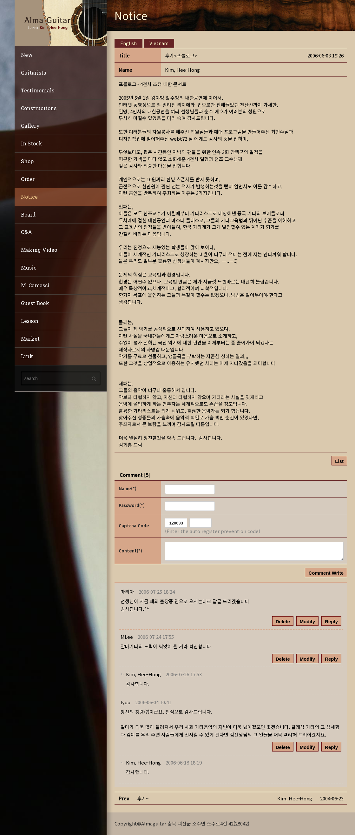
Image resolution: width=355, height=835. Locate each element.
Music (28, 267)
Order (28, 179)
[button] (182, 69)
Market (30, 338)
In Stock (31, 143)
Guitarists (33, 72)
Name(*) (127, 488)
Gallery (30, 125)
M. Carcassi (35, 285)
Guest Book (35, 303)
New (27, 54)
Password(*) (132, 505)
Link (27, 356)
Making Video (39, 249)
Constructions (38, 108)
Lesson (29, 320)
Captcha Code (134, 526)
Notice (29, 196)
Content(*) (130, 551)
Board (28, 214)
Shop (27, 161)
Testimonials (37, 90)
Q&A (26, 232)
